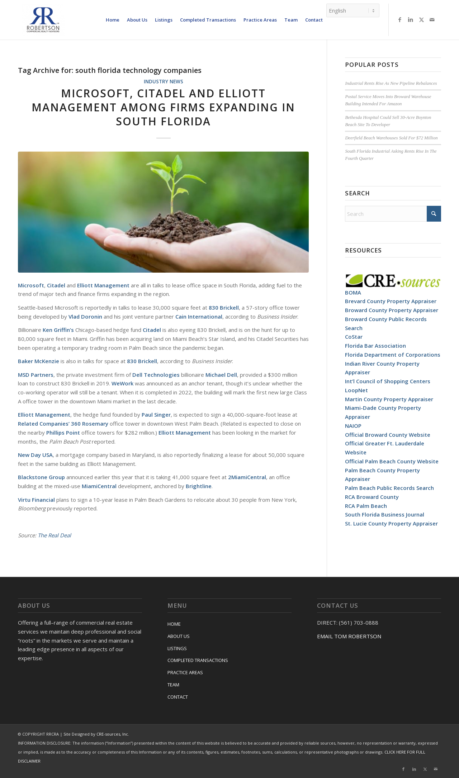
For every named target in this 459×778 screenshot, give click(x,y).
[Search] (393, 214)
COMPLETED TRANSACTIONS (197, 660)
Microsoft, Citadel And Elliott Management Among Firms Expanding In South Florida (163, 107)
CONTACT (177, 697)
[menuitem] (112, 20)
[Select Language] (352, 10)
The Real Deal (54, 535)
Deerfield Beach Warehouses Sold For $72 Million (391, 137)
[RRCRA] (43, 20)
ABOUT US (178, 636)
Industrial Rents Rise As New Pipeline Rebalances (391, 83)
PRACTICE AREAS (185, 672)
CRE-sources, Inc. (112, 734)
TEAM (173, 684)
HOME (174, 624)
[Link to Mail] (432, 19)
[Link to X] (421, 19)
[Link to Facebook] (399, 19)
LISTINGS (177, 648)
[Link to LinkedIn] (410, 19)
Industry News (163, 81)
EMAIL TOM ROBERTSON (349, 636)
